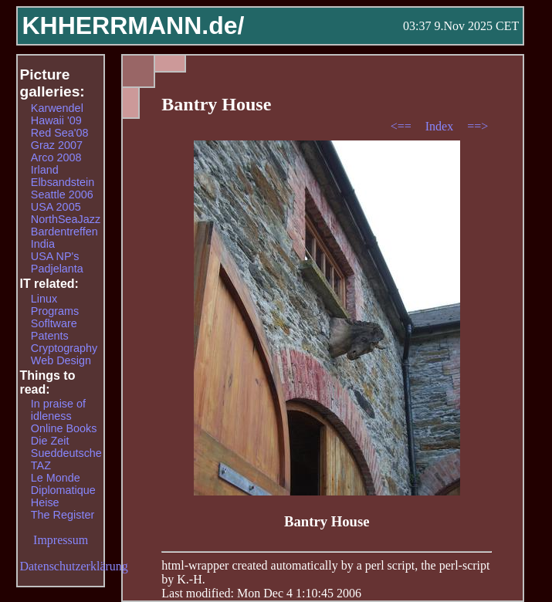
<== (403, 126)
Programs (55, 311)
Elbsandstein (62, 182)
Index (440, 126)
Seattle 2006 (62, 194)
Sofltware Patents (54, 329)
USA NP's (55, 256)
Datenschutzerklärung (73, 566)
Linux (44, 299)
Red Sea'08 (60, 133)
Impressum (60, 539)
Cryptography (64, 348)
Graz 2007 (57, 145)
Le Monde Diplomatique (63, 484)
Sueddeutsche (66, 453)
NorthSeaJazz (65, 219)
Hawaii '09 (56, 120)
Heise (45, 502)
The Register (62, 515)
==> (477, 126)
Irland (45, 170)
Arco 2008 (56, 157)
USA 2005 (56, 207)
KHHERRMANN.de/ (133, 25)
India (43, 244)
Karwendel (57, 108)
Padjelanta (57, 268)
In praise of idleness (58, 409)
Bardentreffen (64, 231)
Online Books (64, 428)
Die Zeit (50, 441)
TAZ (41, 465)
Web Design (61, 360)
